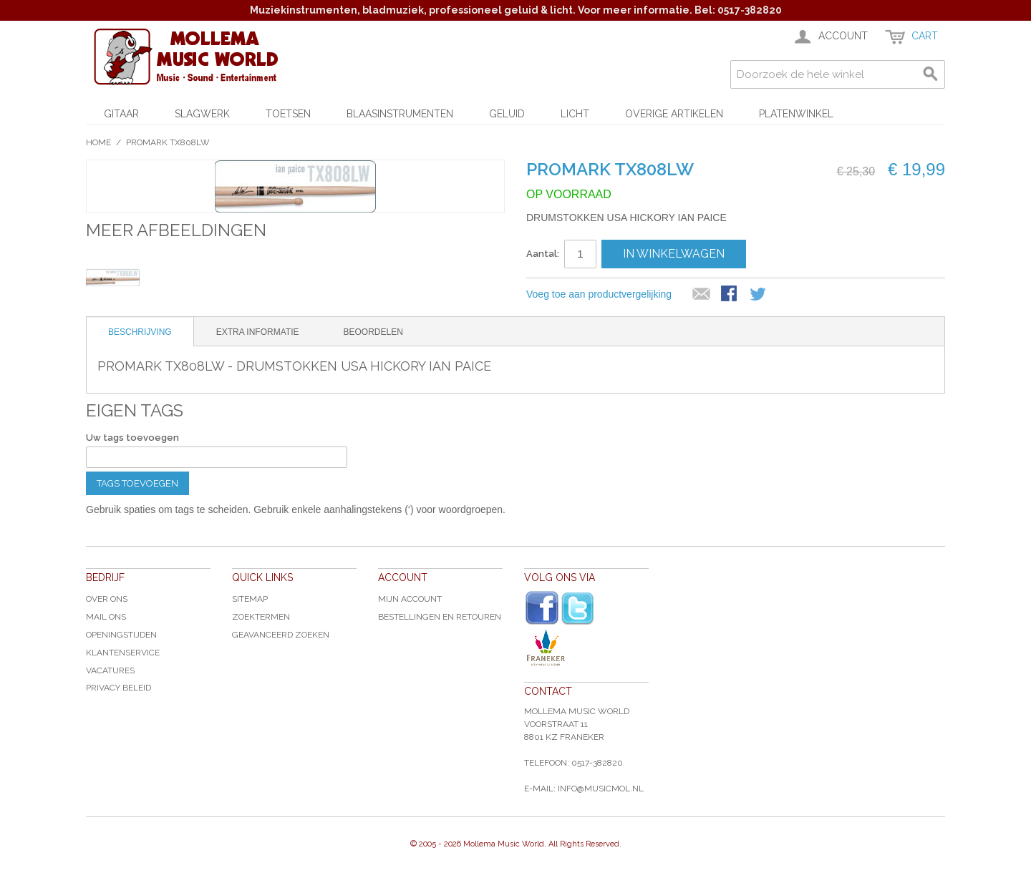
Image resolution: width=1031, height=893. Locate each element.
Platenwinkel (796, 113)
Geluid (507, 113)
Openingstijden (121, 635)
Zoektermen (261, 617)
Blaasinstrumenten (400, 113)
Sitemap (250, 599)
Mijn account (410, 599)
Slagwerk (202, 113)
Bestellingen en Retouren (439, 617)
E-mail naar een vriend (701, 295)
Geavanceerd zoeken (280, 635)
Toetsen (288, 113)
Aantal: (542, 253)
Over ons (106, 599)
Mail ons (106, 617)
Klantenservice (123, 653)
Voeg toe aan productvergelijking (599, 294)
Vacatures (110, 670)
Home (98, 142)
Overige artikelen (674, 113)
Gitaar (121, 113)
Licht (575, 113)
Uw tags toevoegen (132, 437)
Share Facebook (730, 295)
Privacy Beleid (118, 688)
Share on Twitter (759, 295)
